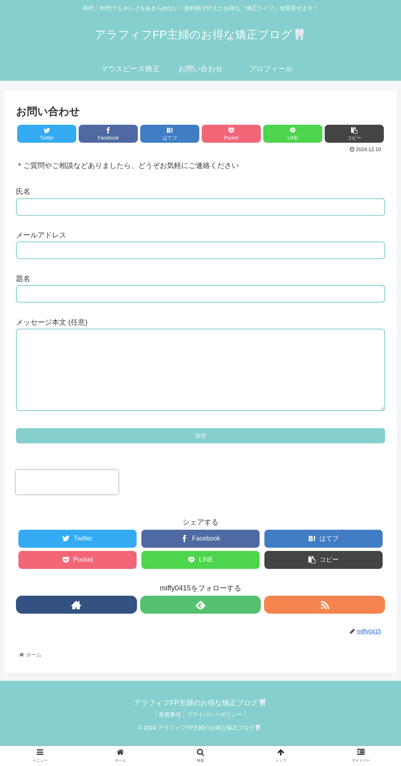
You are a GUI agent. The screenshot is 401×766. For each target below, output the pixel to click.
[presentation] (67, 498)
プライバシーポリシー (216, 730)
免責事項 (168, 730)
